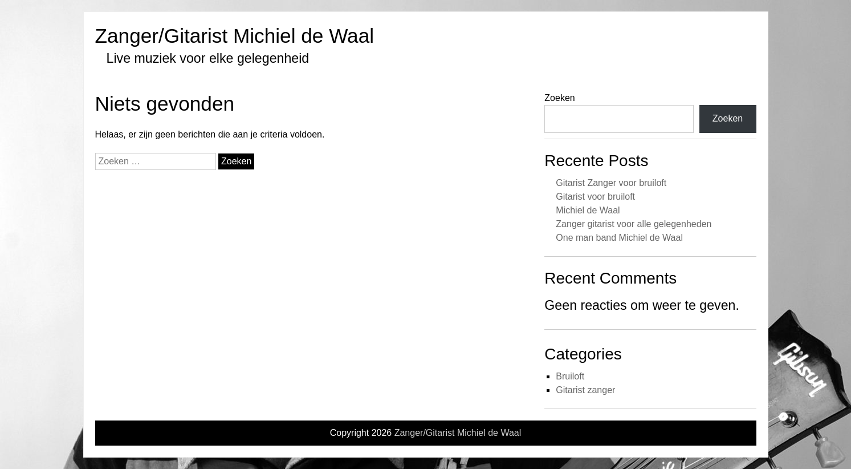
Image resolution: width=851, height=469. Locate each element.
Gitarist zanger (585, 390)
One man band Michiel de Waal (619, 237)
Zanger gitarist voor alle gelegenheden (633, 224)
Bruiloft (570, 376)
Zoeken (559, 98)
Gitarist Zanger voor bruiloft (611, 183)
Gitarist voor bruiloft (595, 196)
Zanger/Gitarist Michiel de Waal (234, 36)
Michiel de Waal (588, 210)
